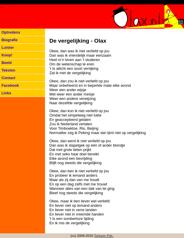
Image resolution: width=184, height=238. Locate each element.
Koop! (6, 55)
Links (6, 93)
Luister (7, 47)
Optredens (10, 32)
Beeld (6, 62)
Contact (8, 78)
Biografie (9, 40)
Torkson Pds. (104, 235)
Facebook (10, 85)
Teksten (8, 70)
